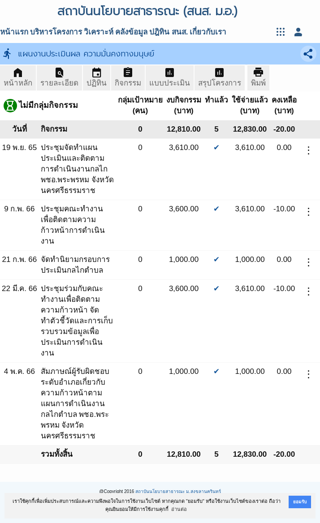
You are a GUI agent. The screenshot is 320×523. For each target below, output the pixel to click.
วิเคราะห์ (98, 32)
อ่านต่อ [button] (179, 509)
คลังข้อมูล (131, 32)
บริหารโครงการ (56, 32)
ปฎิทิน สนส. (168, 32)
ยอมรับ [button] (300, 501)
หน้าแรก (14, 32)
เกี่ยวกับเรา (208, 32)
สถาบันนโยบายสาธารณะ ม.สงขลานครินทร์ (178, 491)
